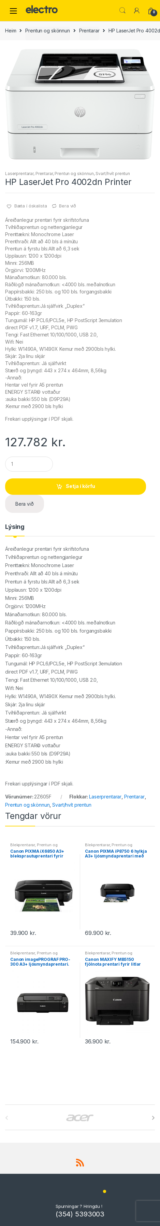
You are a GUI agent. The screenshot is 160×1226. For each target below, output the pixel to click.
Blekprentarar (22, 844)
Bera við (67, 205)
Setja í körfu (80, 486)
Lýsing (15, 527)
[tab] (15, 529)
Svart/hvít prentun (113, 173)
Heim (10, 30)
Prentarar (89, 30)
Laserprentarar (19, 173)
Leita (122, 10)
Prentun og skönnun (47, 30)
